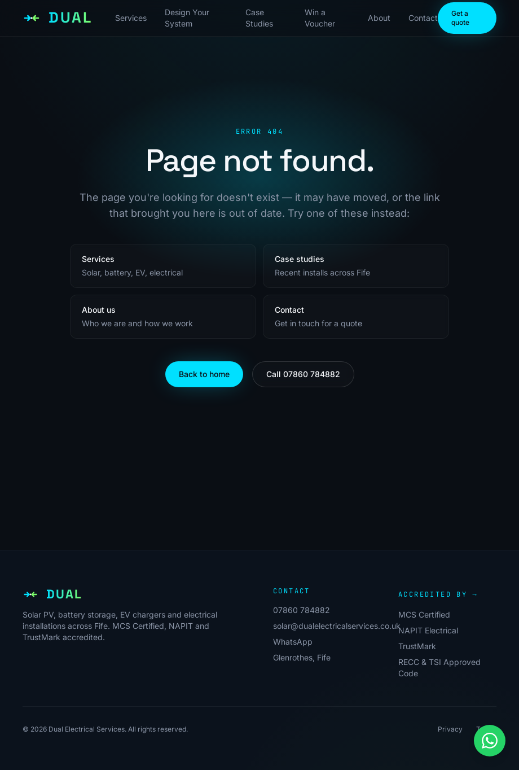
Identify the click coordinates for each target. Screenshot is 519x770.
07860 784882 (301, 610)
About (379, 18)
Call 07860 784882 (303, 374)
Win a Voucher (320, 17)
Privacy (450, 729)
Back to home (204, 374)
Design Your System (187, 17)
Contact (423, 18)
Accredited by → (438, 594)
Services (131, 18)
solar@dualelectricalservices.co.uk (337, 626)
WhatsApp (293, 641)
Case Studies (259, 17)
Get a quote (460, 18)
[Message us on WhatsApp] (489, 740)
